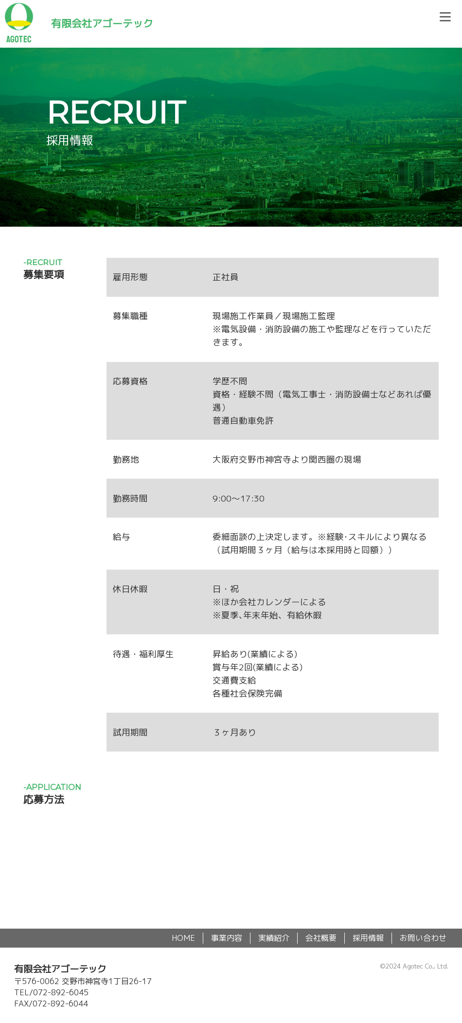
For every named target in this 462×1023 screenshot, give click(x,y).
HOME (183, 938)
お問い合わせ (423, 938)
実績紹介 (273, 938)
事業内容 (226, 938)
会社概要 (321, 938)
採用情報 (368, 938)
